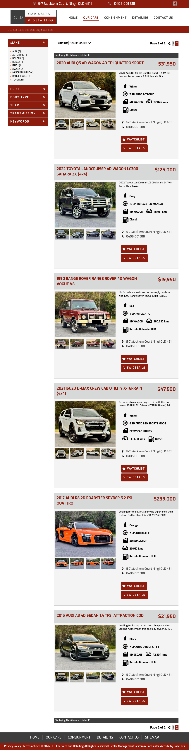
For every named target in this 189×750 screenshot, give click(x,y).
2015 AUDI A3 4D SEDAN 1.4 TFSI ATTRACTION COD (100, 615)
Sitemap (152, 737)
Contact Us (163, 18)
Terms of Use (31, 746)
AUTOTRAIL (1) (19, 54)
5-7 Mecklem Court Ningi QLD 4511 (149, 122)
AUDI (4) (16, 51)
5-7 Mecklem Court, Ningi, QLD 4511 (62, 3)
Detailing (140, 18)
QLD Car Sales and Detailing (24, 30)
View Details (134, 148)
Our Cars (91, 18)
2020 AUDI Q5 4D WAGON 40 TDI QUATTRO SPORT (100, 63)
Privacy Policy (13, 746)
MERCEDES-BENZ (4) (22, 72)
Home (73, 18)
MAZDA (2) (17, 69)
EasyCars (179, 746)
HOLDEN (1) (18, 58)
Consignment (115, 18)
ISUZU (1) (16, 65)
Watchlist (136, 139)
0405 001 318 (121, 3)
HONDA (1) (17, 62)
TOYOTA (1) (18, 79)
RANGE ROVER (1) (21, 76)
